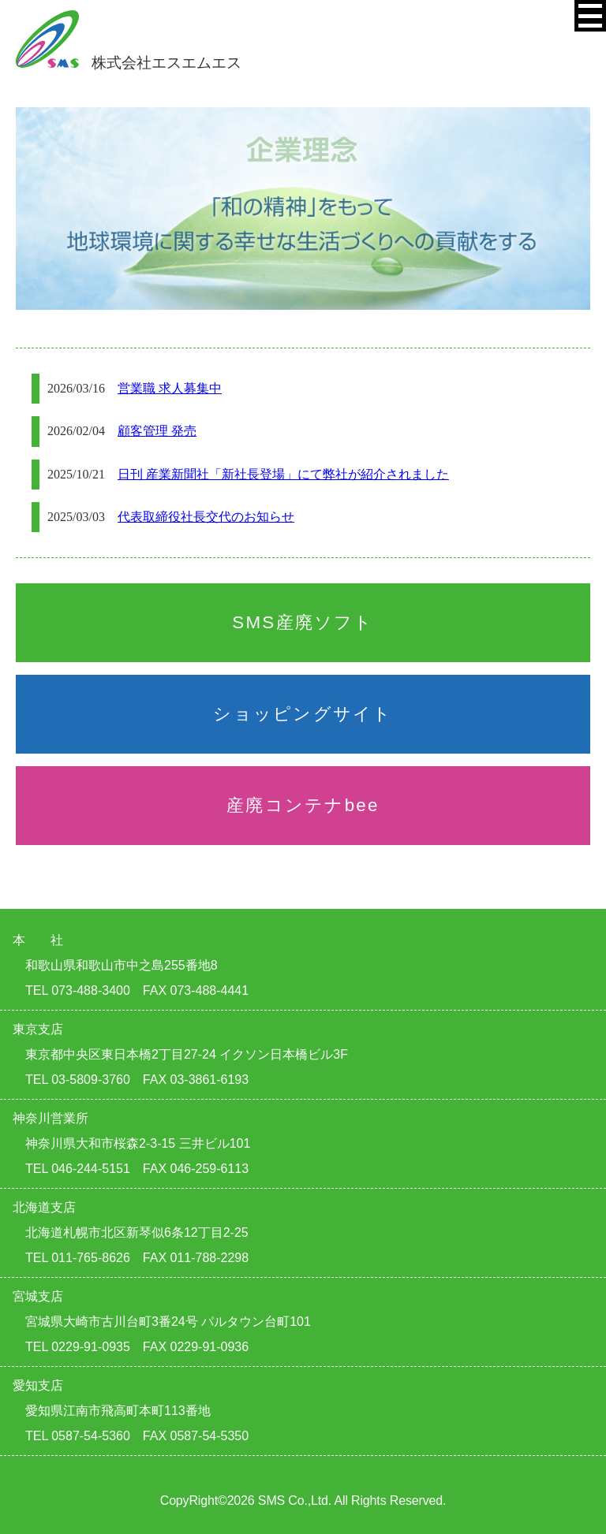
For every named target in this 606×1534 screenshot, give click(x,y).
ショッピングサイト (302, 714)
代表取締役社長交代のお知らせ (206, 516)
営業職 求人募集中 (170, 388)
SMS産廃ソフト (302, 622)
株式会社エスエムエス (128, 62)
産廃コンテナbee (303, 805)
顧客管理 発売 (157, 430)
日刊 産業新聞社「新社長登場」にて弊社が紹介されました (283, 474)
